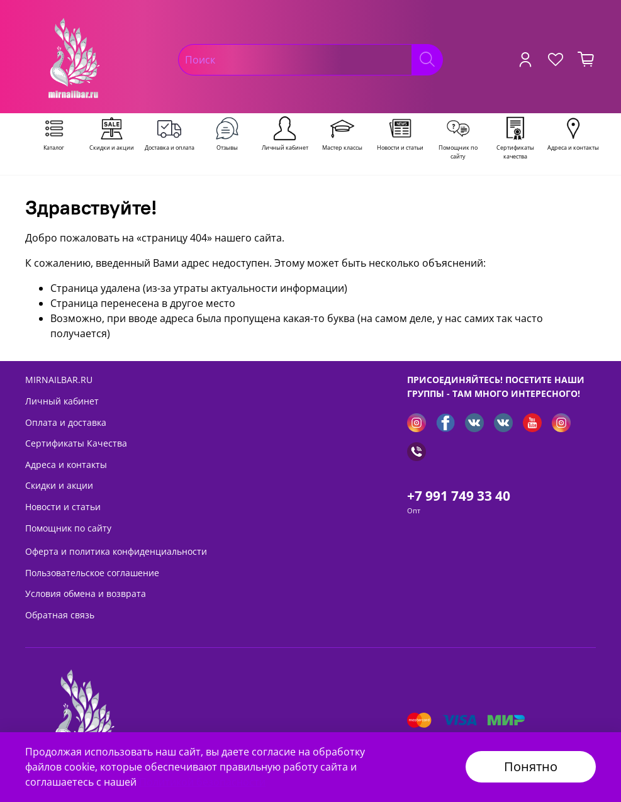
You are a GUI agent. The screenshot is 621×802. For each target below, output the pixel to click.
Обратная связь (59, 615)
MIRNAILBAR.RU (58, 380)
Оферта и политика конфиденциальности (116, 551)
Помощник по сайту (68, 528)
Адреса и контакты (66, 465)
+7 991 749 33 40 (458, 495)
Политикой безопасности (202, 782)
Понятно (530, 766)
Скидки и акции (59, 485)
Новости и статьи (63, 507)
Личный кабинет (62, 401)
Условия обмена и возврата (85, 593)
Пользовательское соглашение (92, 573)
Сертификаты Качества (76, 443)
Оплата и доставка (65, 422)
